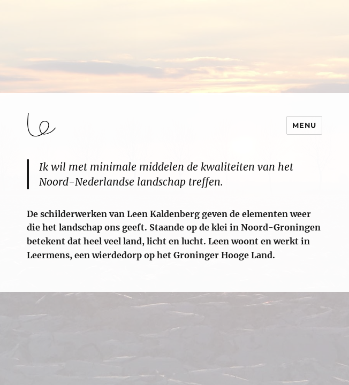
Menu (304, 125)
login (17, 287)
